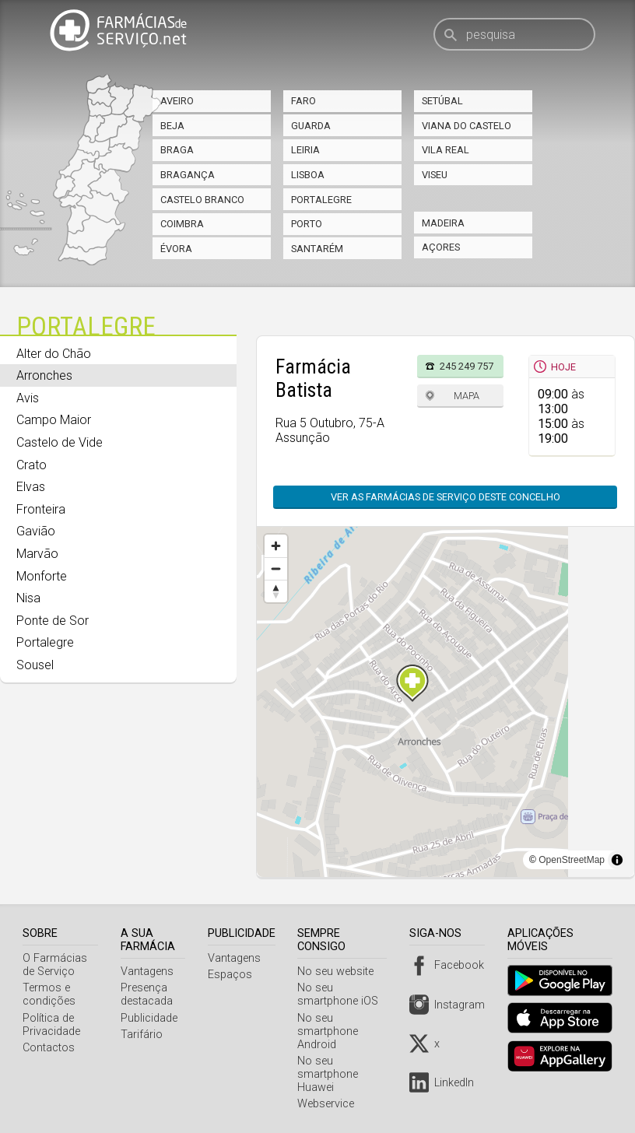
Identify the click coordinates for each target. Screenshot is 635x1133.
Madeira (443, 223)
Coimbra (182, 224)
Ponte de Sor (52, 620)
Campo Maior (53, 419)
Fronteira (40, 509)
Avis (27, 398)
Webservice (331, 1103)
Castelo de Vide (59, 442)
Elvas (30, 486)
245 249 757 (466, 366)
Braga (177, 150)
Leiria (305, 150)
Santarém (317, 248)
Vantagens (149, 971)
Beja (172, 126)
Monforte (41, 576)
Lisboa (308, 175)
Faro (303, 101)
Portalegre (321, 199)
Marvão (37, 553)
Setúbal (442, 101)
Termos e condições (49, 994)
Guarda (311, 126)
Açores (441, 247)
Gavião (35, 531)
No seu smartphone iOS (343, 994)
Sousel (35, 665)
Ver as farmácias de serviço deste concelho (445, 497)
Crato (31, 465)
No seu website (341, 971)
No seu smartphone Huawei (333, 1074)
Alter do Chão (53, 353)
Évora (176, 248)
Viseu (434, 175)
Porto (306, 224)
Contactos (49, 1047)
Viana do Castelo (466, 126)
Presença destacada (149, 994)
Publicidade (151, 1018)
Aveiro (177, 101)
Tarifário (144, 1034)
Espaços (234, 974)
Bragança (187, 175)
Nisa (28, 598)
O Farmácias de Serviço (55, 965)
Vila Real (445, 150)
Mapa (466, 396)
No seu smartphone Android (333, 1031)
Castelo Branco (202, 199)
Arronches (44, 375)
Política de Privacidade (51, 1025)
